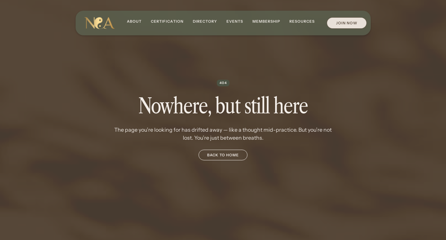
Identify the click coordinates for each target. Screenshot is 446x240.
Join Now (346, 23)
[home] (99, 23)
